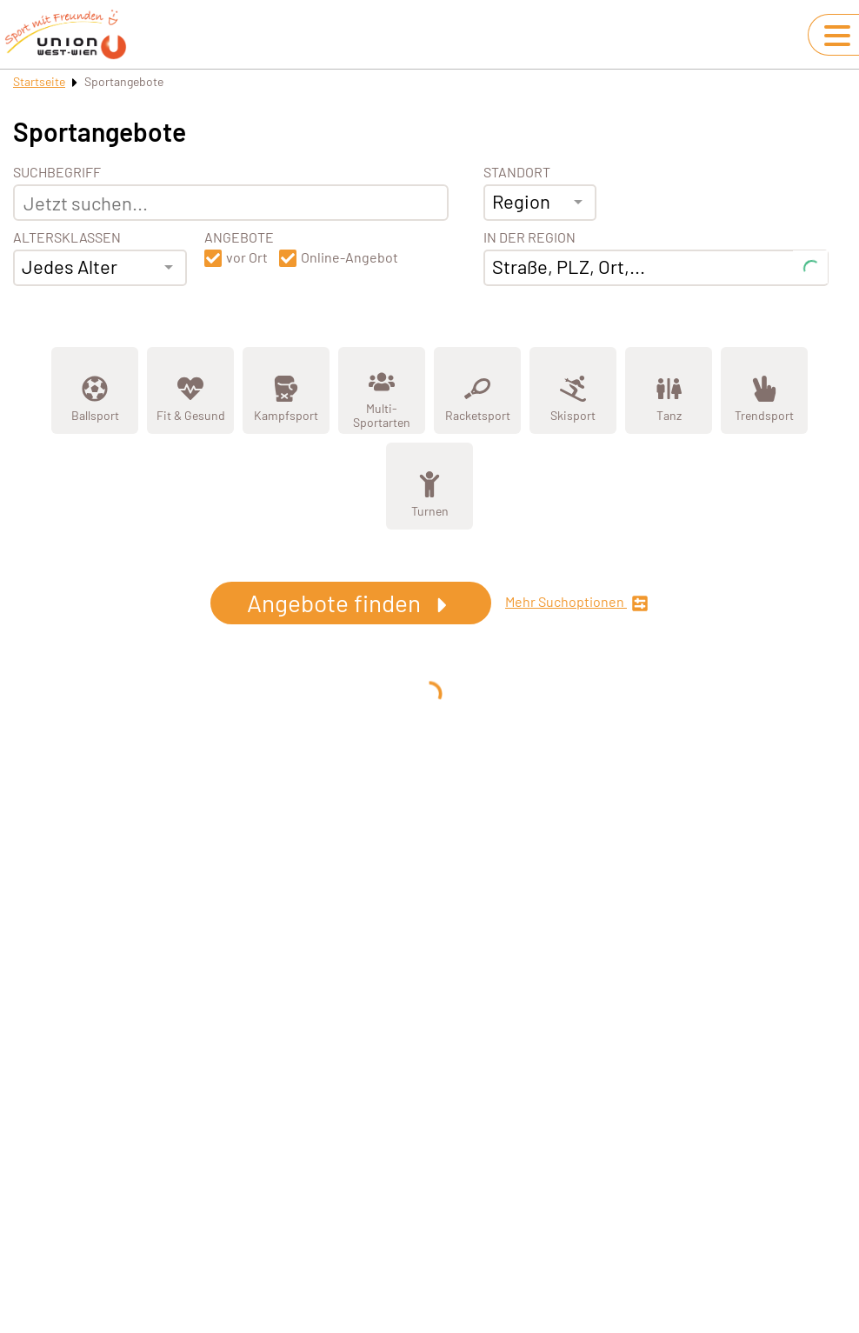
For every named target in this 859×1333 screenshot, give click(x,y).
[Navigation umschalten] (837, 36)
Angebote (239, 237)
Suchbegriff (57, 172)
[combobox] (100, 268)
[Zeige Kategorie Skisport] (572, 390)
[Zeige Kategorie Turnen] (429, 486)
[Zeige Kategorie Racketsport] (477, 390)
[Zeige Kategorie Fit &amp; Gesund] (190, 390)
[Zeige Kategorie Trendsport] (764, 390)
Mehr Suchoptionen (577, 603)
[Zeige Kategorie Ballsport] (94, 390)
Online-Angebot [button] (349, 257)
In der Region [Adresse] (529, 237)
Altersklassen (67, 237)
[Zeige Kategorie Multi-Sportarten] (381, 390)
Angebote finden (351, 602)
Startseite (39, 81)
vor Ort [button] (247, 257)
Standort (516, 172)
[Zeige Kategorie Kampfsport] (286, 390)
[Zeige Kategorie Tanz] (668, 390)
